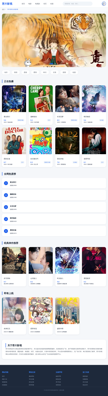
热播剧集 (85, 379)
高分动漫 (85, 382)
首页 (23, 4)
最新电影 (85, 376)
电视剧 (37, 4)
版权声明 (58, 376)
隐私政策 (58, 379)
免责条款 (58, 385)
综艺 (45, 4)
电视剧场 (4, 382)
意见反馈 (31, 382)
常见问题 (31, 379)
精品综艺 (85, 385)
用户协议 (58, 382)
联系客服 (31, 385)
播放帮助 (31, 376)
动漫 (51, 4)
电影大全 (4, 379)
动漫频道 (4, 385)
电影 (30, 4)
